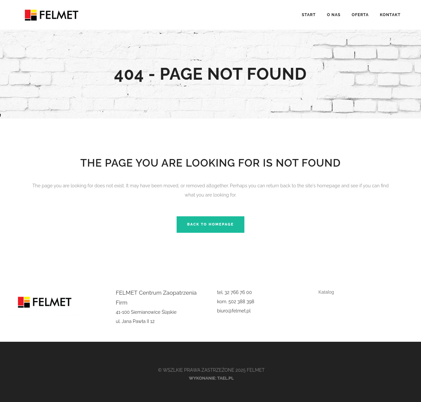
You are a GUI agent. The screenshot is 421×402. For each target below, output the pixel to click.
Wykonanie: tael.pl (211, 378)
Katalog (326, 292)
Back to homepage (210, 224)
